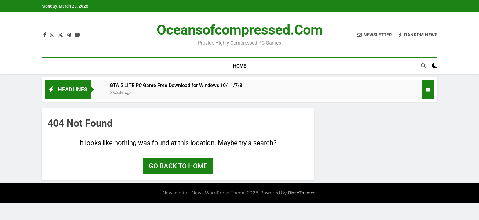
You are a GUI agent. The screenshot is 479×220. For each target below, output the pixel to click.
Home (239, 66)
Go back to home (178, 166)
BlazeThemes (302, 192)
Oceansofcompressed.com (240, 30)
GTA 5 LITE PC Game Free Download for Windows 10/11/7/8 (176, 85)
